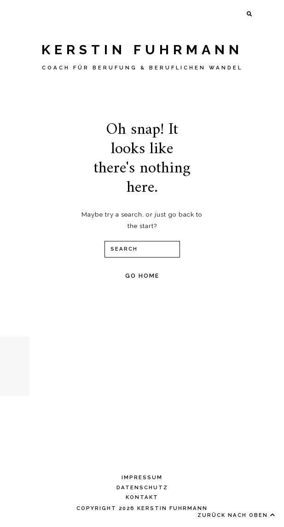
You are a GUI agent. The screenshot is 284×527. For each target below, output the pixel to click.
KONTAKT (142, 497)
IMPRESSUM (142, 477)
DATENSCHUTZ (142, 487)
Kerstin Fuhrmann (142, 49)
